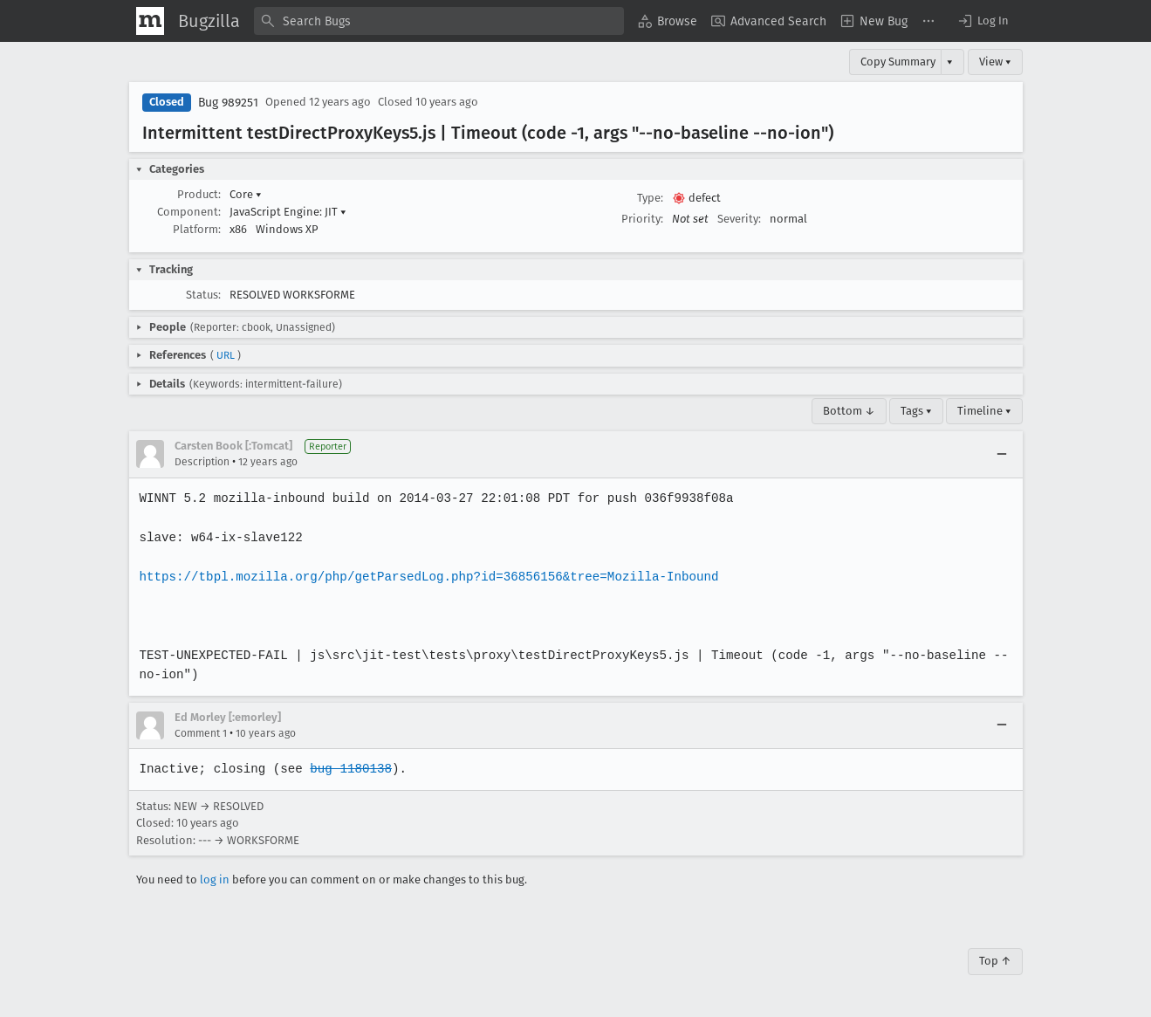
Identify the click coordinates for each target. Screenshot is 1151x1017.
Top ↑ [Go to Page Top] (995, 960)
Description (202, 462)
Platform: (197, 229)
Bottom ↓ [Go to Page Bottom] (849, 410)
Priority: (642, 218)
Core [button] (246, 194)
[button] (982, 21)
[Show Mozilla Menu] (150, 21)
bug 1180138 (348, 768)
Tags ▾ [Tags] (916, 410)
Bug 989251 (228, 102)
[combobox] (439, 21)
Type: (650, 197)
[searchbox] (439, 21)
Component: (189, 211)
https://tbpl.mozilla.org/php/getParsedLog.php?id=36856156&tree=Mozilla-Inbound (425, 576)
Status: (203, 294)
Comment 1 (201, 733)
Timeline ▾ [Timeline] (984, 410)
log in (215, 879)
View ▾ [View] (995, 61)
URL (225, 355)
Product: (199, 194)
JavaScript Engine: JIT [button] (288, 211)
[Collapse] (1002, 454)
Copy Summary (897, 61)
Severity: (739, 218)
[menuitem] (667, 21)
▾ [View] (950, 61)
